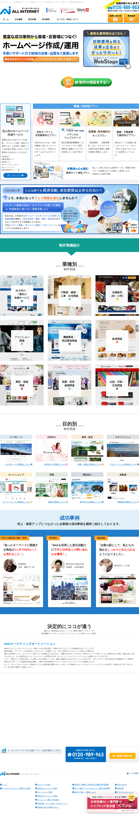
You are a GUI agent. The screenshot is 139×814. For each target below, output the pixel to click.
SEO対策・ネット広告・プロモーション (52, 804)
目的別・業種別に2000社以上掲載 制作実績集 (92, 785)
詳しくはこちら (15, 175)
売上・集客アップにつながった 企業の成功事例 (92, 788)
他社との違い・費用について (85, 792)
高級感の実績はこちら (128, 502)
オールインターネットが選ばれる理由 (16, 788)
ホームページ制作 (44, 785)
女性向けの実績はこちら (56, 464)
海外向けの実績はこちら (91, 502)
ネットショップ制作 (44, 792)
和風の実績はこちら (58, 502)
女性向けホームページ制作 (47, 788)
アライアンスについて (125, 792)
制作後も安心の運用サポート (48, 807)
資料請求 (120, 788)
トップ (4, 785)
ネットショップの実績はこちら (17, 502)
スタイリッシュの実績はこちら (124, 464)
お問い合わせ (122, 785)
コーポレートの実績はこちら (18, 464)
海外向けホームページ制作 (47, 796)
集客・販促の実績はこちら (90, 464)
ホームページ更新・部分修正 (48, 800)
